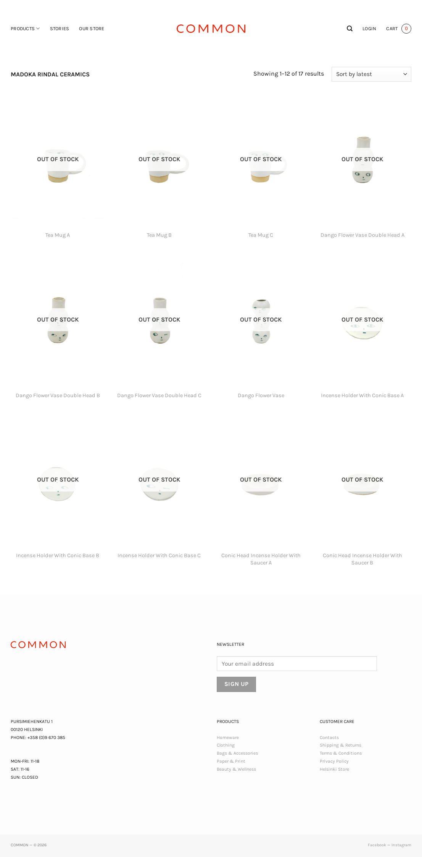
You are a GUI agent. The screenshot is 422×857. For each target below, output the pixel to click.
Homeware (228, 737)
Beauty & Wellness (236, 769)
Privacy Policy (334, 761)
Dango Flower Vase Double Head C (159, 395)
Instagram (401, 844)
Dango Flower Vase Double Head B (58, 395)
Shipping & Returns (340, 745)
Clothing (226, 745)
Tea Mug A (57, 235)
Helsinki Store (334, 769)
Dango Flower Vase (261, 395)
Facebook (377, 844)
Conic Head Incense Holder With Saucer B (362, 559)
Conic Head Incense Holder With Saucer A (261, 559)
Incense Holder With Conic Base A (362, 395)
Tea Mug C (260, 235)
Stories (59, 28)
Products (25, 28)
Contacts (329, 737)
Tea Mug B (159, 235)
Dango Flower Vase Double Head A (362, 235)
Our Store (91, 28)
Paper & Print (231, 761)
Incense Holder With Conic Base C (159, 555)
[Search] (350, 28)
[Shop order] (371, 74)
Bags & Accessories (237, 753)
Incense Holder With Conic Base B (57, 555)
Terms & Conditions (341, 753)
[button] (369, 29)
